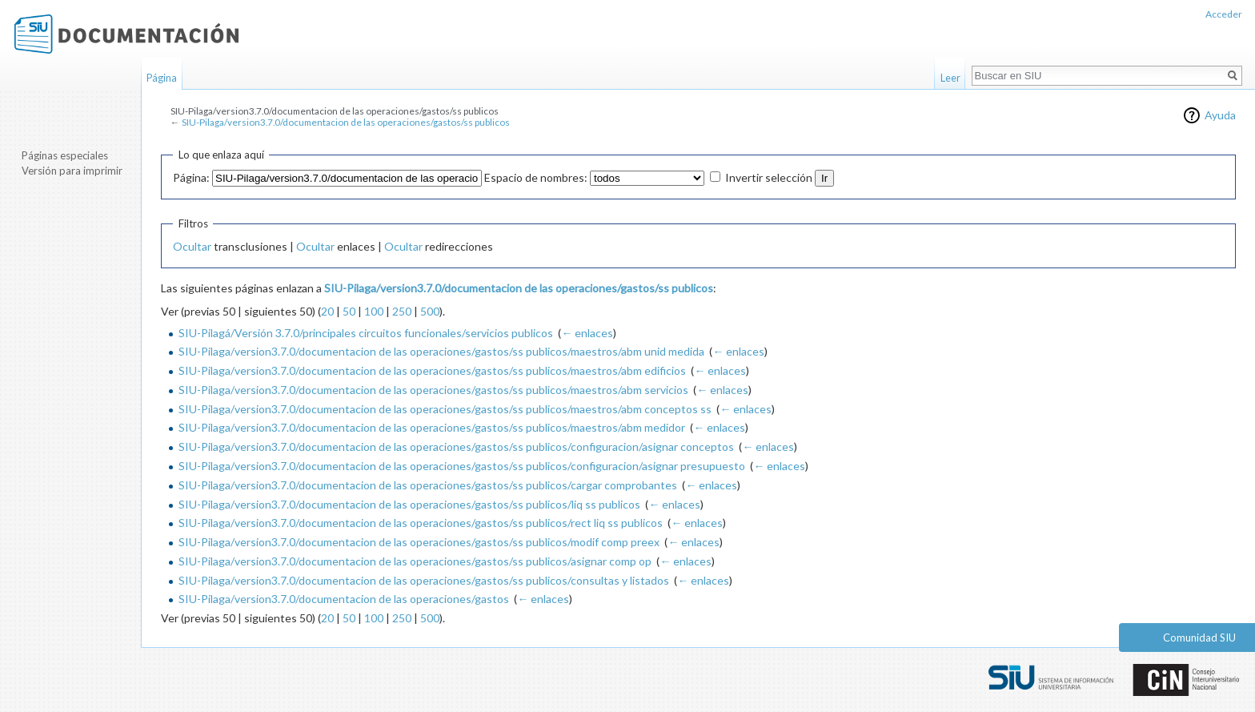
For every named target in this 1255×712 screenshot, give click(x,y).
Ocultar (192, 246)
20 (327, 311)
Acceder (1223, 14)
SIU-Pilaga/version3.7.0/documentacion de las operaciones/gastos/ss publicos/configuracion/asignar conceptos (456, 446)
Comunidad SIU (1199, 637)
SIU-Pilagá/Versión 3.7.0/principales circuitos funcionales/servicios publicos (365, 333)
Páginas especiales (65, 155)
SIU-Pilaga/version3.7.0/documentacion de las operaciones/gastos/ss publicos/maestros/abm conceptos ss (445, 409)
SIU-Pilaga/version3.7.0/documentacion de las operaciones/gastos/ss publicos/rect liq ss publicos (420, 522)
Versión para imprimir (72, 170)
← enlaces (587, 333)
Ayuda (1220, 115)
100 (373, 311)
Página (161, 77)
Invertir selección (768, 177)
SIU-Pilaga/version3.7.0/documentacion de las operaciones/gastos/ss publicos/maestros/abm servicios (433, 389)
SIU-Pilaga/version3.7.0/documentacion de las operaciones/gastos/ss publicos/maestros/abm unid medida (441, 351)
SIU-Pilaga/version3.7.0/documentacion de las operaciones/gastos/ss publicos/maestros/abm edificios (432, 370)
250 (401, 311)
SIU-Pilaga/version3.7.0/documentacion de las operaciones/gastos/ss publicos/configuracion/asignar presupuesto (461, 466)
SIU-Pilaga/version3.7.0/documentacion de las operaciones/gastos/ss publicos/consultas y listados (423, 580)
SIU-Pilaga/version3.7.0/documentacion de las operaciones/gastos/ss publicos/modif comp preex (419, 542)
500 (429, 311)
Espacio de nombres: (535, 177)
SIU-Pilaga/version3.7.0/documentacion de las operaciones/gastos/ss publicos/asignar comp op (415, 561)
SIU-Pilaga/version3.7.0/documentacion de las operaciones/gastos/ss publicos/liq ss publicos (409, 504)
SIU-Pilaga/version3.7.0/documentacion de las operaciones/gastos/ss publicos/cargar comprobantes (427, 485)
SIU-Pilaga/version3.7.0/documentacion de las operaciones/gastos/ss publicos (346, 122)
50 (349, 311)
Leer (950, 77)
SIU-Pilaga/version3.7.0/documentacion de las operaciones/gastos (343, 598)
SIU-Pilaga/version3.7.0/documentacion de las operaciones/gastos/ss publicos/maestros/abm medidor (431, 427)
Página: (191, 177)
